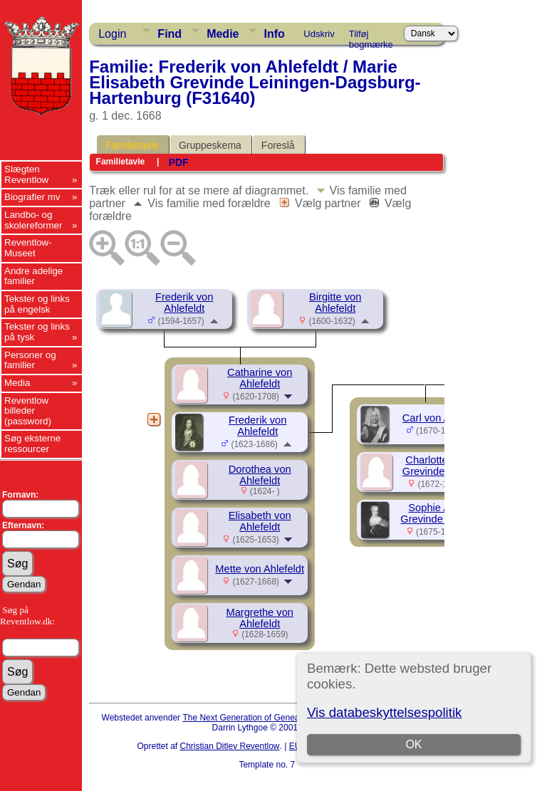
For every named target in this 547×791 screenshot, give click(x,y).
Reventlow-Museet (28, 247)
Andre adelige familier (33, 276)
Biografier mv (32, 197)
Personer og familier (30, 360)
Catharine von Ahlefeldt (259, 378)
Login (112, 34)
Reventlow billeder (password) (27, 410)
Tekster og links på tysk (37, 331)
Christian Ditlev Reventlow (229, 746)
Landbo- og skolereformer (33, 220)
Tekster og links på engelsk (37, 304)
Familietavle (132, 145)
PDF (179, 162)
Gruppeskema (210, 145)
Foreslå (278, 145)
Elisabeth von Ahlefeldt (260, 521)
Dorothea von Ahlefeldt (260, 474)
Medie (223, 34)
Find (169, 34)
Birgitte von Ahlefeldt (335, 302)
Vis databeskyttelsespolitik (384, 712)
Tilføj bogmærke (371, 36)
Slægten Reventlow (26, 174)
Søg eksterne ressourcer (32, 443)
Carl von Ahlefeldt (443, 418)
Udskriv (318, 33)
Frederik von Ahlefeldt (184, 302)
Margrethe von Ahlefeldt (259, 618)
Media (17, 382)
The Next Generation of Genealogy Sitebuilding (272, 718)
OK (413, 744)
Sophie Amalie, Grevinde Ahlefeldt (443, 513)
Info (274, 34)
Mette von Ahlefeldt (259, 569)
